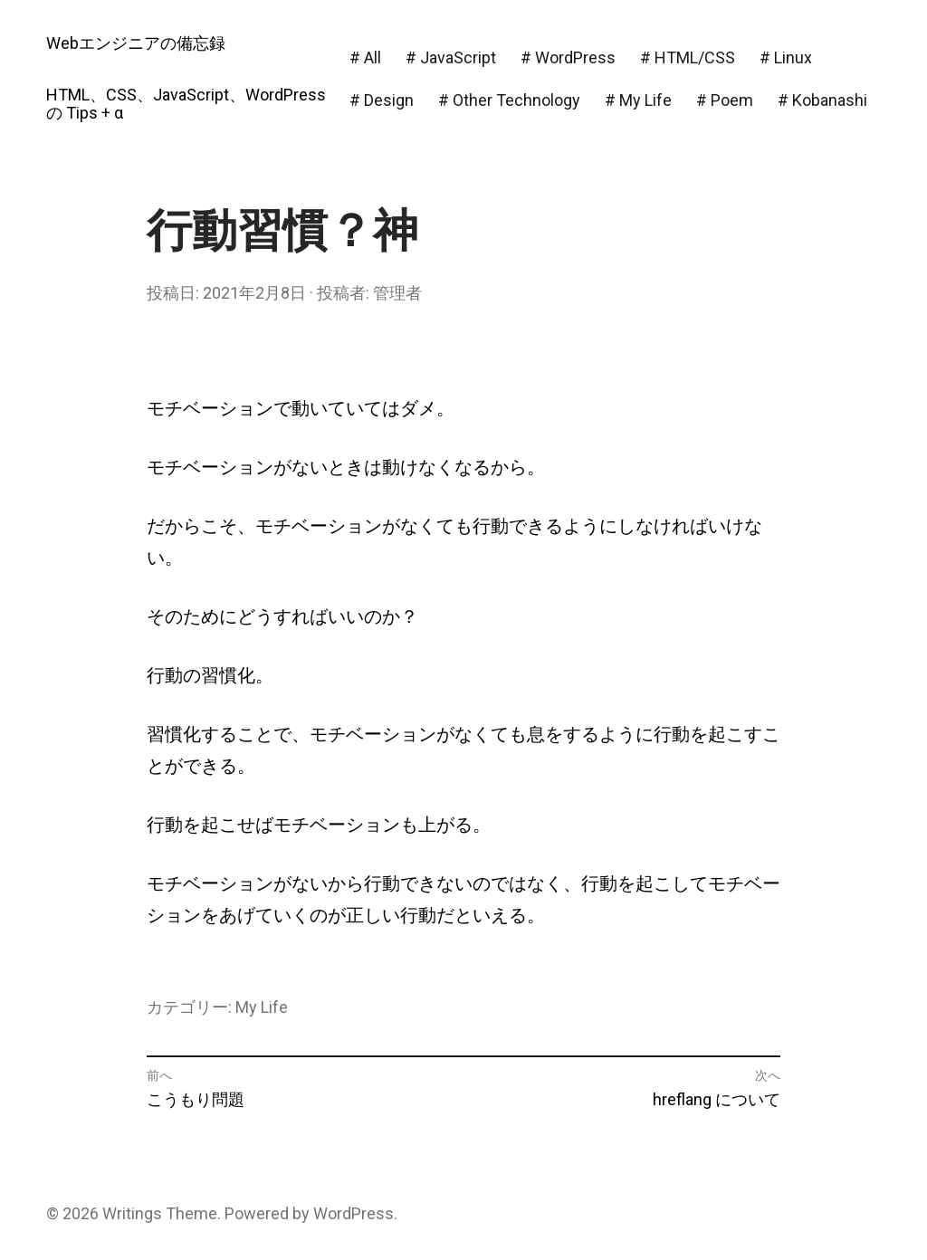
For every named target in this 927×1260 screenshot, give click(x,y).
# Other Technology (509, 100)
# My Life (638, 100)
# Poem (724, 100)
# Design (381, 100)
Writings (132, 1213)
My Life (261, 1007)
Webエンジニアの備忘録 (135, 42)
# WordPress (568, 57)
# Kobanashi (822, 100)
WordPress (353, 1213)
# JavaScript (451, 57)
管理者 (397, 292)
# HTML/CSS (687, 57)
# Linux (786, 57)
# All (365, 57)
